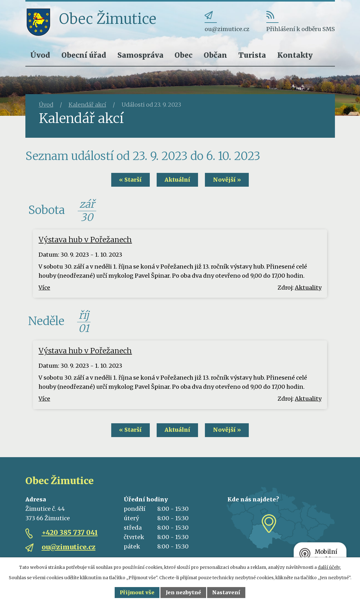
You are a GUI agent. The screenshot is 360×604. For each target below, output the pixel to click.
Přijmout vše (137, 592)
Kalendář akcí (87, 104)
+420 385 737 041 (70, 533)
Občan (215, 55)
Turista (252, 55)
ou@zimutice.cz (69, 547)
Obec (183, 55)
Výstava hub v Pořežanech (85, 239)
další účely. (329, 567)
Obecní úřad (83, 55)
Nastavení (226, 592)
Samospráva (140, 55)
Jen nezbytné (183, 592)
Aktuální (177, 180)
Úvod (40, 55)
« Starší (128, 180)
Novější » (229, 180)
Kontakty (295, 55)
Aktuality (308, 287)
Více (44, 287)
